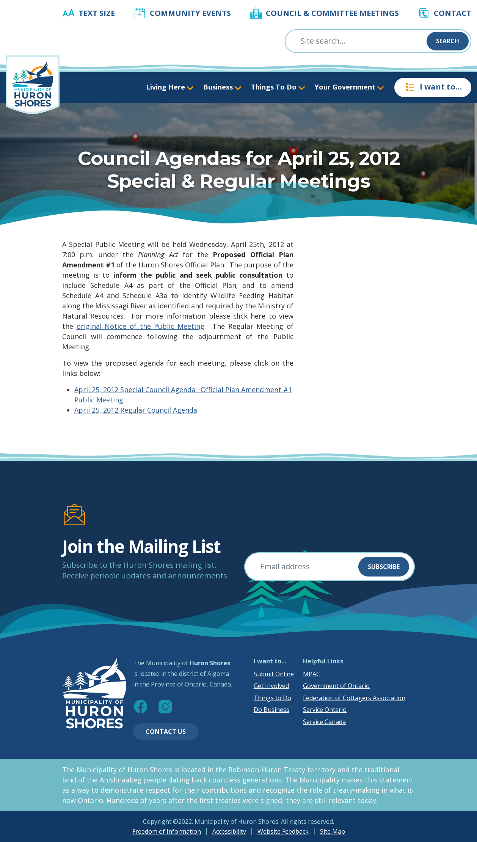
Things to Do (272, 698)
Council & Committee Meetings (332, 13)
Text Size (96, 13)
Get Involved (271, 686)
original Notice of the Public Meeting (140, 326)
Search (447, 41)
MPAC (311, 674)
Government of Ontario (336, 686)
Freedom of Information (166, 831)
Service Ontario (325, 709)
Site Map (332, 831)
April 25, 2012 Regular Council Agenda (135, 410)
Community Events (190, 13)
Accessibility (229, 831)
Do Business (271, 709)
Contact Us (166, 731)
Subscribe (384, 566)
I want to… (433, 87)
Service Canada (324, 722)
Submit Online (274, 674)
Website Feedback (283, 831)
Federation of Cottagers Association (354, 698)
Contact (452, 13)
